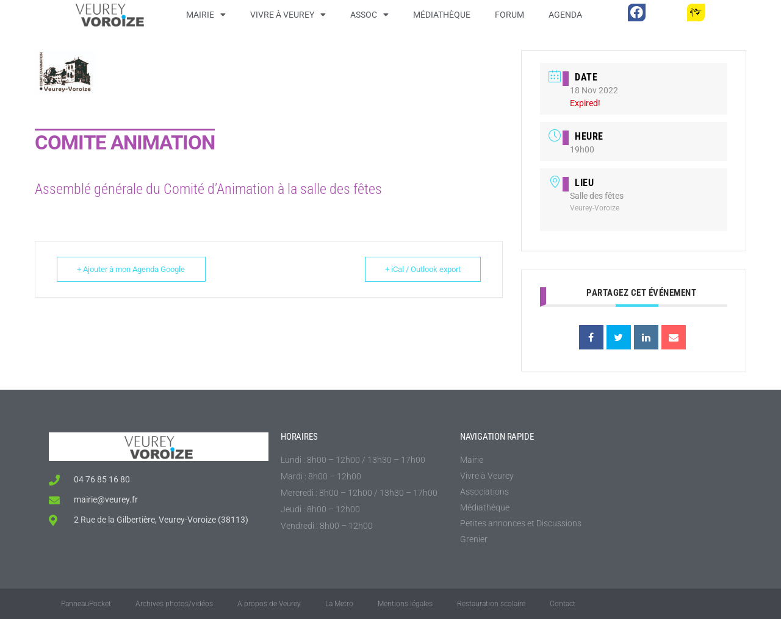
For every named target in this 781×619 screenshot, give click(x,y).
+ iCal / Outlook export (421, 269)
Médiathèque (441, 15)
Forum (509, 15)
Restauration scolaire (491, 603)
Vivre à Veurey (288, 14)
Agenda (565, 15)
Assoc (369, 14)
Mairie (206, 14)
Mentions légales (405, 603)
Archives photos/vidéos (174, 603)
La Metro (339, 603)
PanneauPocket (86, 603)
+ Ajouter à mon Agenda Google (132, 269)
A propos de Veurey (269, 603)
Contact (562, 603)
